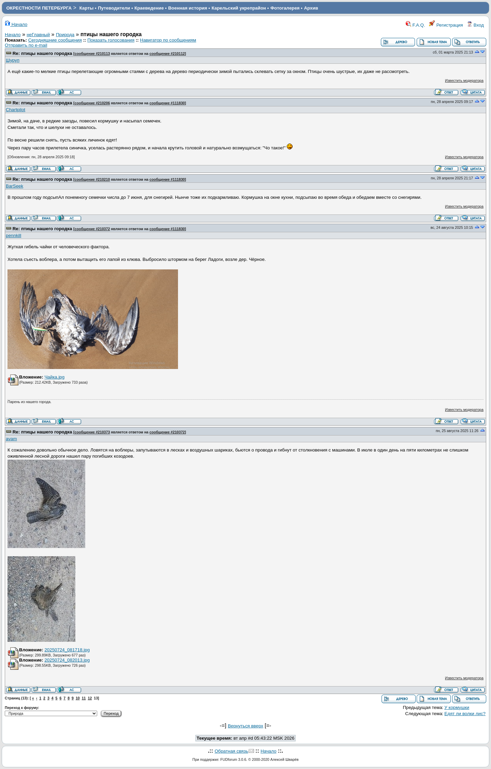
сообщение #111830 (167, 103)
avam (11, 438)
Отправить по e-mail (26, 45)
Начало (16, 24)
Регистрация (446, 25)
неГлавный (38, 34)
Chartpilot (15, 109)
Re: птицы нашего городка (42, 53)
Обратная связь (231, 751)
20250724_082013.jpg (67, 660)
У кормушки (456, 707)
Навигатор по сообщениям (168, 40)
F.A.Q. (415, 25)
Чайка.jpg (54, 377)
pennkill (13, 235)
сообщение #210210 (92, 179)
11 (84, 698)
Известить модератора (464, 80)
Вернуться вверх (245, 725)
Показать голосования (110, 40)
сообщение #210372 (92, 229)
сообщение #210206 (92, 103)
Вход (475, 25)
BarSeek (14, 186)
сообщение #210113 (92, 53)
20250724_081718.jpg (67, 649)
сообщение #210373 (92, 432)
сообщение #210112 (167, 53)
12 (90, 698)
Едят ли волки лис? (465, 713)
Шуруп (12, 60)
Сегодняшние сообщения (55, 40)
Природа (65, 34)
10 (78, 698)
